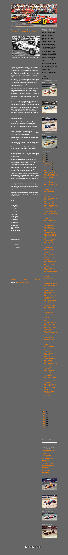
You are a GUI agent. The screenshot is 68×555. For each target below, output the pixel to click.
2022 (44, 161)
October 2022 (47, 167)
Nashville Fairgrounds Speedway (49, 463)
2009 (44, 435)
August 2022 (47, 395)
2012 (44, 429)
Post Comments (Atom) (22, 282)
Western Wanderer (46, 472)
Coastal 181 (44, 456)
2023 (44, 159)
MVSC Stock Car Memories (48, 462)
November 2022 (48, 165)
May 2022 (46, 401)
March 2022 (47, 405)
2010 (44, 433)
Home (25, 279)
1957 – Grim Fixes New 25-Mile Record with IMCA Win (50, 236)
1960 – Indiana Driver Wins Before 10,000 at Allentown (50, 207)
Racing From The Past (47, 469)
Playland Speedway (46, 467)
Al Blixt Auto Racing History (48, 450)
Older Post (37, 279)
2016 (44, 421)
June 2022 (47, 399)
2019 (44, 415)
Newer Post (13, 279)
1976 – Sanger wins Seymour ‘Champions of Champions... (50, 333)
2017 (44, 419)
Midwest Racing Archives (34, 6)
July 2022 (46, 397)
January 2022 (47, 408)
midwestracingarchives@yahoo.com (38, 551)
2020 (44, 413)
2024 (44, 157)
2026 (44, 153)
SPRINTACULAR (45, 470)
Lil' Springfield (45, 460)
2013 (44, 427)
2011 (44, 431)
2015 (44, 423)
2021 (44, 411)
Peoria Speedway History (48, 465)
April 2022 (46, 403)
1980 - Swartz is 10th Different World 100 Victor (49, 317)
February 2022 (47, 407)
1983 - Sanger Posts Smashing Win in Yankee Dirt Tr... (50, 251)
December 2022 (48, 163)
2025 (44, 155)
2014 (44, 425)
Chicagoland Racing (46, 455)
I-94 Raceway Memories (47, 458)
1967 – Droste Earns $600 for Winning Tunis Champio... (50, 297)
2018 (44, 417)
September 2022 (48, 169)
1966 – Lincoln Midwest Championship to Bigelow (49, 312)
